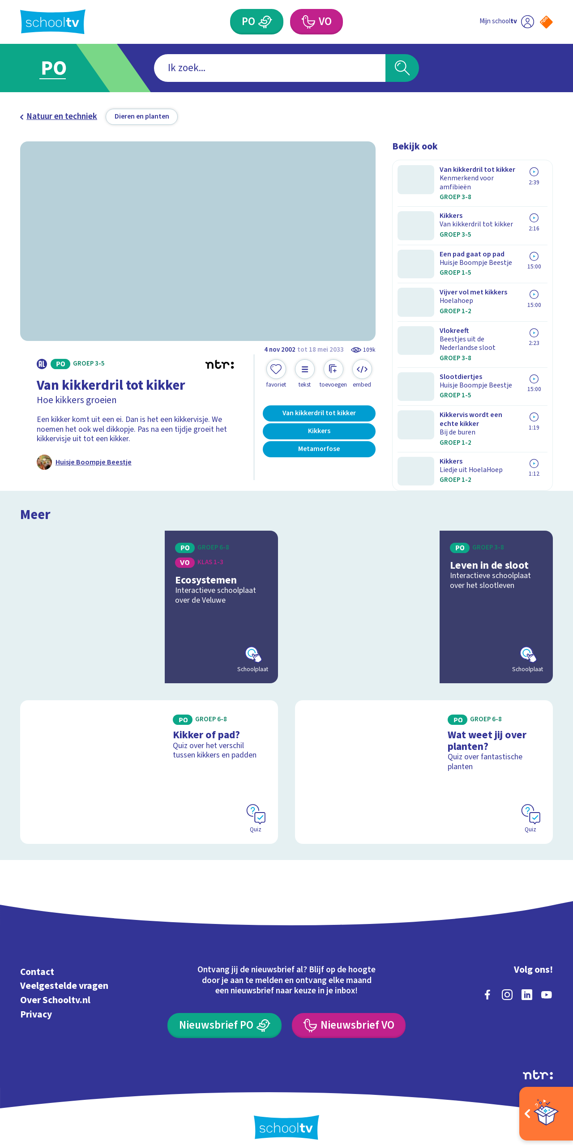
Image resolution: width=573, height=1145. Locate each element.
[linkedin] (527, 982)
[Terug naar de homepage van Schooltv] (53, 21)
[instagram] (507, 982)
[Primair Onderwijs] (265, 21)
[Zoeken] (402, 68)
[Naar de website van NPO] (546, 22)
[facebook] (487, 982)
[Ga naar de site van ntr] (538, 1063)
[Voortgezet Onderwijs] (307, 21)
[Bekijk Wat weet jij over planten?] (424, 760)
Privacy (36, 1002)
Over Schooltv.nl (55, 988)
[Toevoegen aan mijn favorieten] (276, 374)
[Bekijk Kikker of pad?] (149, 760)
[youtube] (546, 982)
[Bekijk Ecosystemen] (149, 595)
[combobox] (269, 68)
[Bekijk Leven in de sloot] (424, 595)
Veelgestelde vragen (64, 974)
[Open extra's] (546, 1114)
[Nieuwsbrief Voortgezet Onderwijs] (349, 1013)
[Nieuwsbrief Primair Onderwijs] (224, 1013)
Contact (37, 960)
